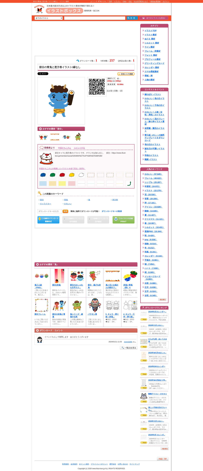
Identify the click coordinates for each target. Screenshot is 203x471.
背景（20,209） (152, 199)
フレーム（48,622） (154, 178)
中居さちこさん (64, 148)
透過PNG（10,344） (154, 231)
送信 (65, 211)
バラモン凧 (92, 314)
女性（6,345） (151, 295)
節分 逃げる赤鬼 (94, 286)
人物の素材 (150, 80)
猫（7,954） (150, 264)
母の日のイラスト (152, 144)
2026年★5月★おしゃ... (157, 353)
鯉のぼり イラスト (153, 94)
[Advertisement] (18, 46)
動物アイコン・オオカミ (157, 394)
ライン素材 (150, 47)
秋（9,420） (150, 235)
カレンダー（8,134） (154, 256)
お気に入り (125, 74)
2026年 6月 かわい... (156, 421)
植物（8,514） (151, 244)
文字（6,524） (151, 291)
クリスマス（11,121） (155, 219)
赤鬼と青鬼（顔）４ (128, 286)
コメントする (79, 148)
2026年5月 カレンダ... (156, 435)
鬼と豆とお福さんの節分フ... (112, 286)
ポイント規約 (84, 464)
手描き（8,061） (152, 260)
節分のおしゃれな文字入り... (76, 286)
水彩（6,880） (151, 283)
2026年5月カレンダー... (157, 312)
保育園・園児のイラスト (154, 129)
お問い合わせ (123, 464)
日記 (130, 1)
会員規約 (74, 464)
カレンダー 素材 (152, 67)
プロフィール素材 (152, 59)
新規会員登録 (155, 1)
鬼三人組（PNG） (38, 286)
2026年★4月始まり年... (157, 380)
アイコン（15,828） (154, 207)
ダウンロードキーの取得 (112, 211)
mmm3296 (128, 342)
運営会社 (112, 464)
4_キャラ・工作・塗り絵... (129, 315)
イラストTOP (151, 30)
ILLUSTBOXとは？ (141, 1)
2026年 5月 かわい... (156, 325)
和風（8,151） (151, 252)
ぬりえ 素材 (150, 39)
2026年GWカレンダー (156, 366)
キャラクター (45, 204)
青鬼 (66, 200)
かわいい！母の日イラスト (154, 99)
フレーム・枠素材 (152, 51)
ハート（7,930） (152, 268)
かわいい (67, 204)
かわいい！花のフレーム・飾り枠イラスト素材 (154, 121)
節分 (42, 200)
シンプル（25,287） (154, 182)
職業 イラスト (151, 159)
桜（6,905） (150, 272)
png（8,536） (151, 239)
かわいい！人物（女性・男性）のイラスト (154, 113)
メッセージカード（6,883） (152, 277)
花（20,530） (151, 194)
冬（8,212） (150, 248)
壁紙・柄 (149, 76)
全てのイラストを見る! (154, 18)
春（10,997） (151, 223)
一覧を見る (162, 299)
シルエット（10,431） (155, 227)
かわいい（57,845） (154, 174)
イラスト (117, 1)
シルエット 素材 (152, 43)
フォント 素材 (151, 55)
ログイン (166, 1)
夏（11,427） (151, 215)
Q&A (125, 1)
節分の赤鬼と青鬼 (58, 315)
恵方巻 (115, 200)
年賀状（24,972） (153, 186)
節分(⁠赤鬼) (56, 285)
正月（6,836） (151, 287)
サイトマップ (135, 464)
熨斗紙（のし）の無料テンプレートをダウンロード (154, 138)
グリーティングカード (154, 63)
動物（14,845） (152, 211)
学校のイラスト (151, 155)
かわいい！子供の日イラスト (154, 106)
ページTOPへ (162, 459)
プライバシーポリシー (99, 464)
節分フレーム (40, 314)
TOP (110, 1)
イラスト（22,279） (154, 190)
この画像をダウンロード (48, 220)
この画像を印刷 (123, 220)
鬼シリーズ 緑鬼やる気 (76, 315)
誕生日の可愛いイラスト (154, 149)
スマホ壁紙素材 (151, 71)
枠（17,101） (151, 203)
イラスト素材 (150, 35)
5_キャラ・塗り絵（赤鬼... (112, 315)
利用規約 (65, 464)
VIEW (144, 319)
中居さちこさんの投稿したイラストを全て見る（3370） (62, 168)
